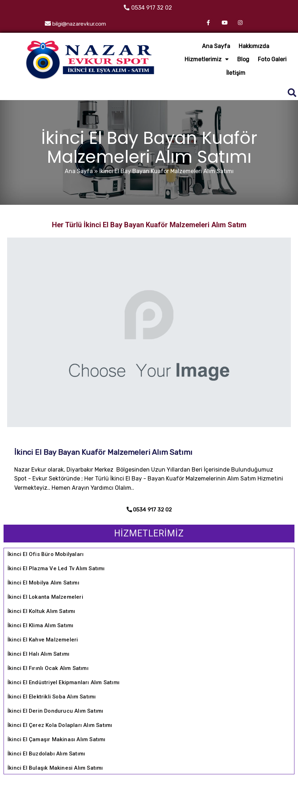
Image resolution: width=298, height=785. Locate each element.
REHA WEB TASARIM (260, 776)
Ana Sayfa (84, 128)
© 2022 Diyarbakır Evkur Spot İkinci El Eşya (149, 762)
